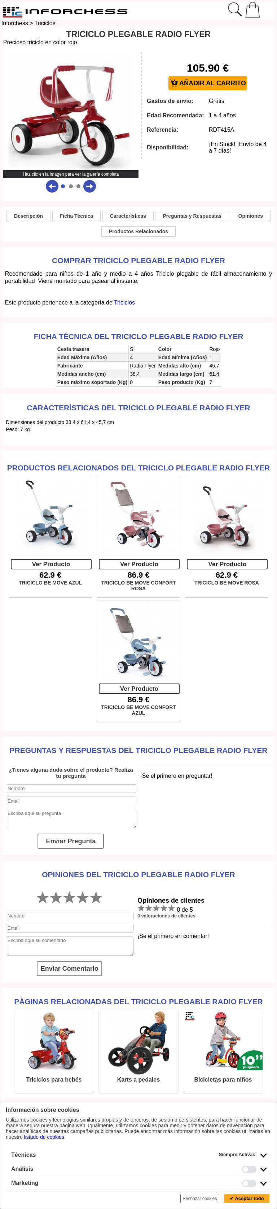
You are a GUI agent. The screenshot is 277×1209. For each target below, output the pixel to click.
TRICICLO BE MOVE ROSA (226, 583)
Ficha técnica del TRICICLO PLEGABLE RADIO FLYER (138, 336)
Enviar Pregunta (71, 841)
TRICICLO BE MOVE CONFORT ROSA (138, 585)
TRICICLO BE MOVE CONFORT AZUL (138, 710)
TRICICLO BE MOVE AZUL (50, 583)
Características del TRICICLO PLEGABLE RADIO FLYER (138, 407)
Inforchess (14, 23)
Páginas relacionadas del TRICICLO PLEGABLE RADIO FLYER (138, 1001)
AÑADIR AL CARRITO (208, 83)
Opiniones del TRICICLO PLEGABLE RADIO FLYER (138, 874)
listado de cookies (44, 1137)
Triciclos (45, 23)
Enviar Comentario (69, 968)
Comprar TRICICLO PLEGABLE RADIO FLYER (138, 260)
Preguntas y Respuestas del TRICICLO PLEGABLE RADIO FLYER (139, 750)
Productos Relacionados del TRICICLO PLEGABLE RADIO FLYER (138, 468)
